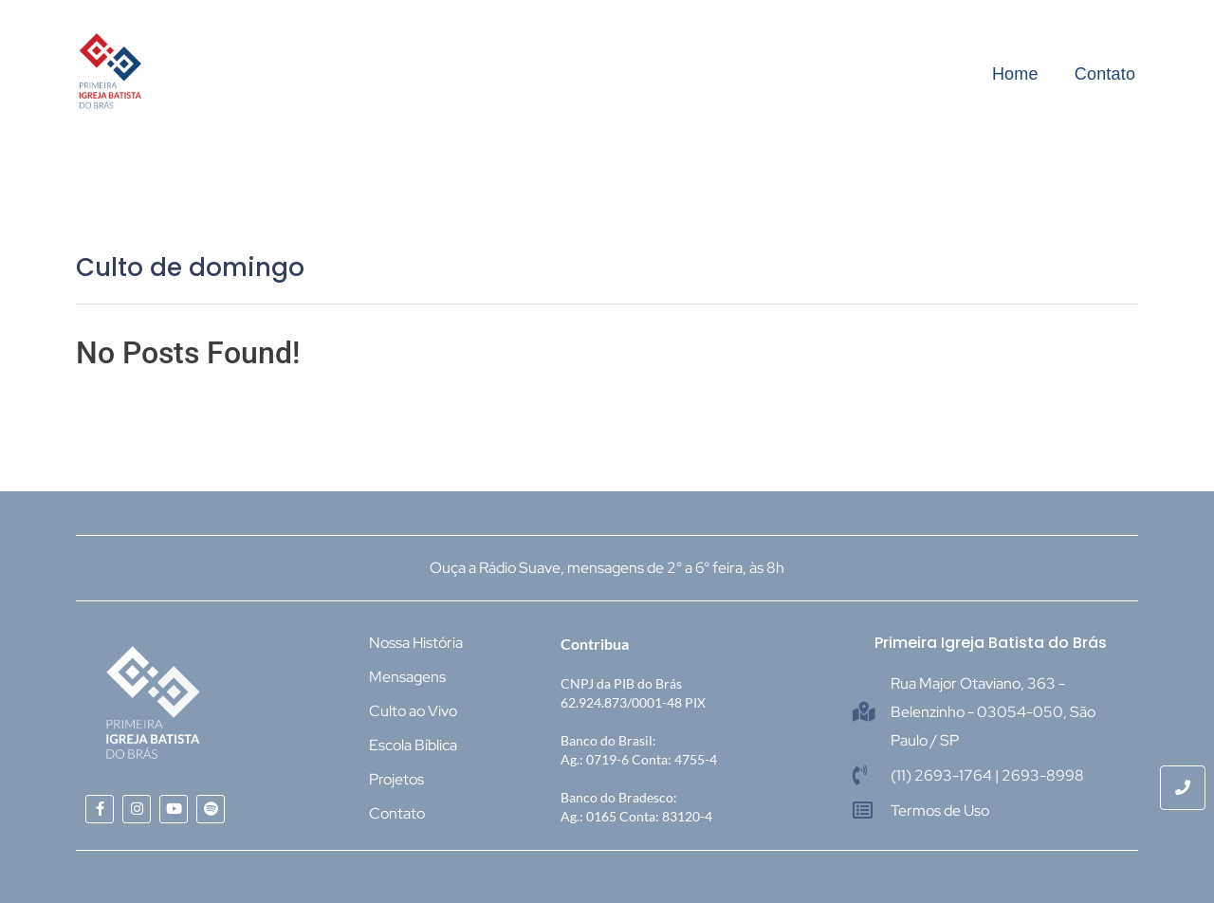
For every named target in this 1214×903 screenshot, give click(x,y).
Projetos (396, 779)
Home (1015, 73)
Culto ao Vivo (413, 711)
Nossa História (416, 643)
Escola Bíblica (413, 745)
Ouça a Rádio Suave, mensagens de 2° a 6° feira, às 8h (607, 568)
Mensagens (407, 677)
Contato (1105, 73)
